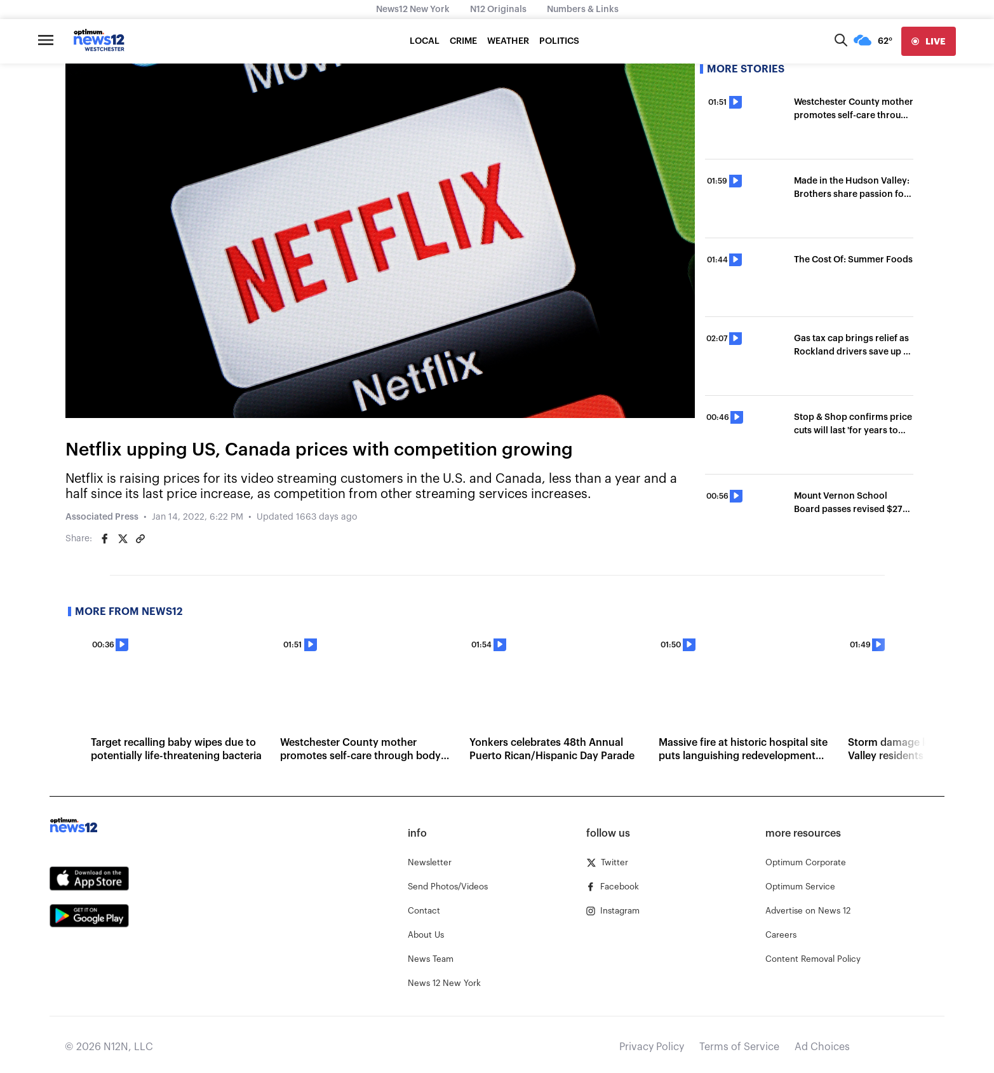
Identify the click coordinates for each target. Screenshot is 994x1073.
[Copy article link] (140, 539)
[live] (928, 41)
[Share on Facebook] (105, 539)
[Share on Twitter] (123, 539)
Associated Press (101, 517)
